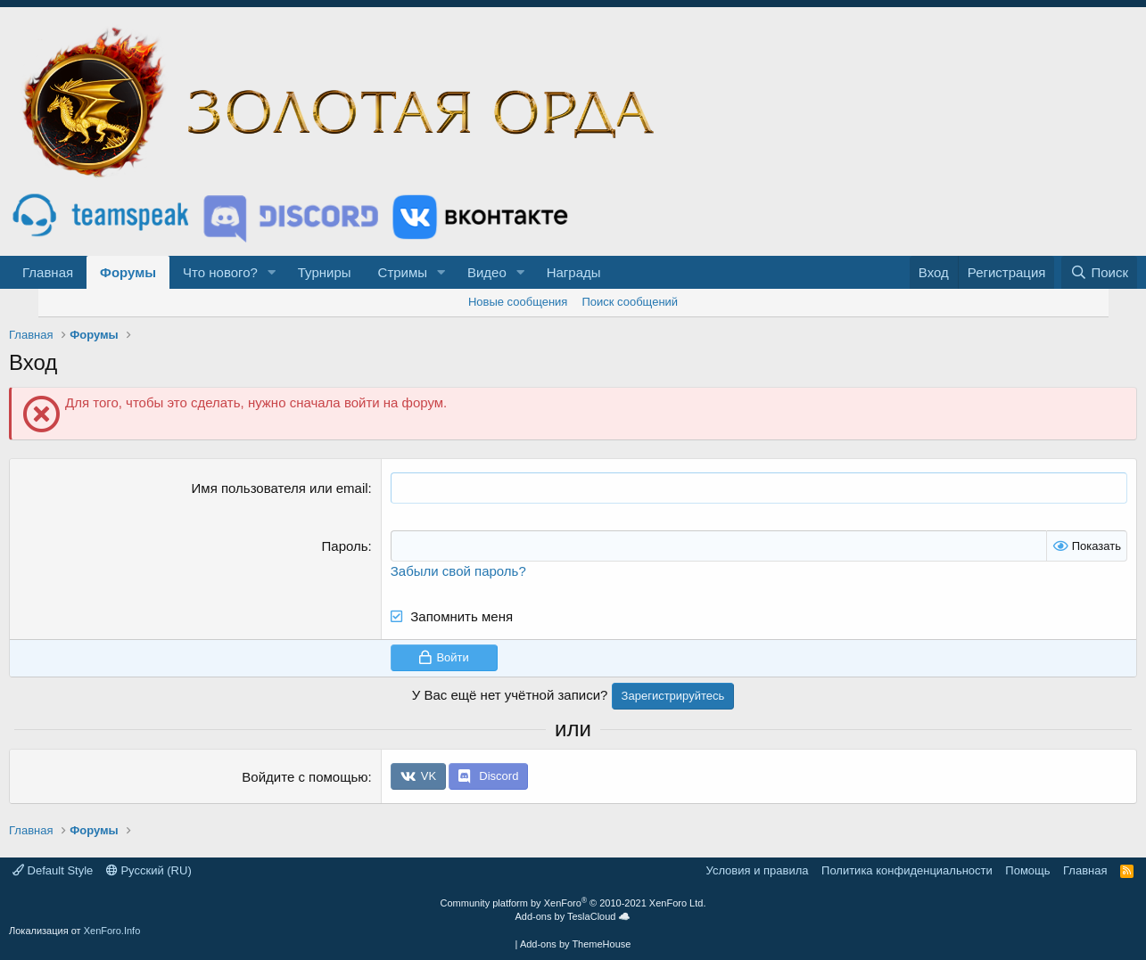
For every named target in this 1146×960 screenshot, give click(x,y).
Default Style (52, 870)
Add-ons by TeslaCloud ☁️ (573, 916)
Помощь (1027, 870)
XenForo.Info (112, 930)
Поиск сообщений (629, 301)
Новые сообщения (518, 301)
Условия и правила (757, 870)
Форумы (128, 272)
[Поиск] (1099, 272)
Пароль (345, 546)
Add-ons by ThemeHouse (575, 944)
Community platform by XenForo (573, 903)
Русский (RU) (149, 870)
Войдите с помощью (304, 776)
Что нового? (220, 272)
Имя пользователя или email (280, 488)
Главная (47, 272)
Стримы (403, 272)
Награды (574, 272)
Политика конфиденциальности (907, 870)
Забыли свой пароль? (458, 570)
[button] (272, 272)
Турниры (324, 272)
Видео (487, 272)
